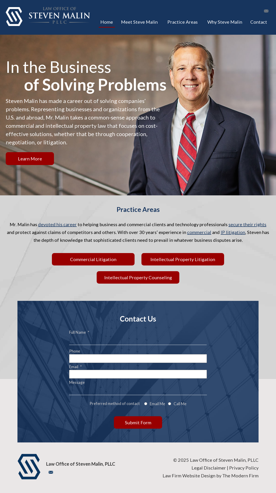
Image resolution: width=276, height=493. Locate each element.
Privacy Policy (244, 467)
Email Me (157, 403)
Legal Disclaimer (209, 467)
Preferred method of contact (115, 403)
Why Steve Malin (224, 22)
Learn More (30, 158)
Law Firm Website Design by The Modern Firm (211, 475)
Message (77, 382)
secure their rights (247, 224)
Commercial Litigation (93, 259)
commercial (199, 232)
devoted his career (57, 224)
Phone (74, 351)
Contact (258, 22)
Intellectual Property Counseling (138, 277)
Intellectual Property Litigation (182, 259)
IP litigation (233, 232)
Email (75, 366)
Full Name (79, 332)
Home (106, 22)
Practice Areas (182, 22)
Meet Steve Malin (139, 22)
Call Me (180, 403)
